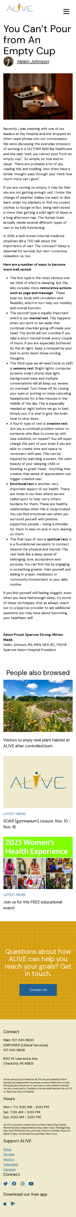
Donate (9, 1154)
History (8, 1159)
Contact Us (38, 990)
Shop (7, 1149)
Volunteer (10, 1164)
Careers (9, 1169)
